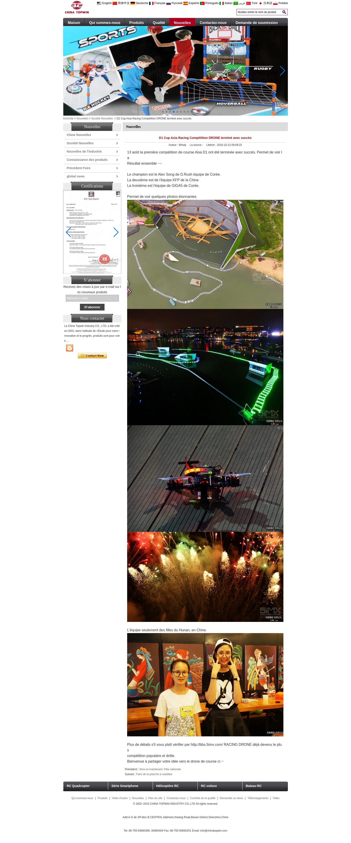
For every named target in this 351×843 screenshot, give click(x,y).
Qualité (159, 23)
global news (76, 176)
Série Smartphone (124, 786)
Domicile (68, 118)
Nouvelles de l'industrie (84, 151)
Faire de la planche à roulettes (154, 774)
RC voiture (209, 786)
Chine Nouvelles (79, 135)
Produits (136, 23)
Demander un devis (231, 798)
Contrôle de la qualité (202, 798)
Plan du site (155, 798)
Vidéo (276, 798)
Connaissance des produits (87, 160)
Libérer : (211, 145)
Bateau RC (254, 786)
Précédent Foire (78, 168)
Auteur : (174, 145)
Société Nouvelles (102, 118)
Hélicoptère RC (167, 786)
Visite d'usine (120, 798)
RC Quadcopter (78, 786)
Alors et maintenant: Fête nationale (160, 769)
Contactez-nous (213, 23)
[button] (163, 112)
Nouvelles (182, 23)
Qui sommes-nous (104, 23)
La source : (197, 145)
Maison (74, 23)
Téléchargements (258, 798)
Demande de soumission (256, 23)
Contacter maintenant (92, 356)
